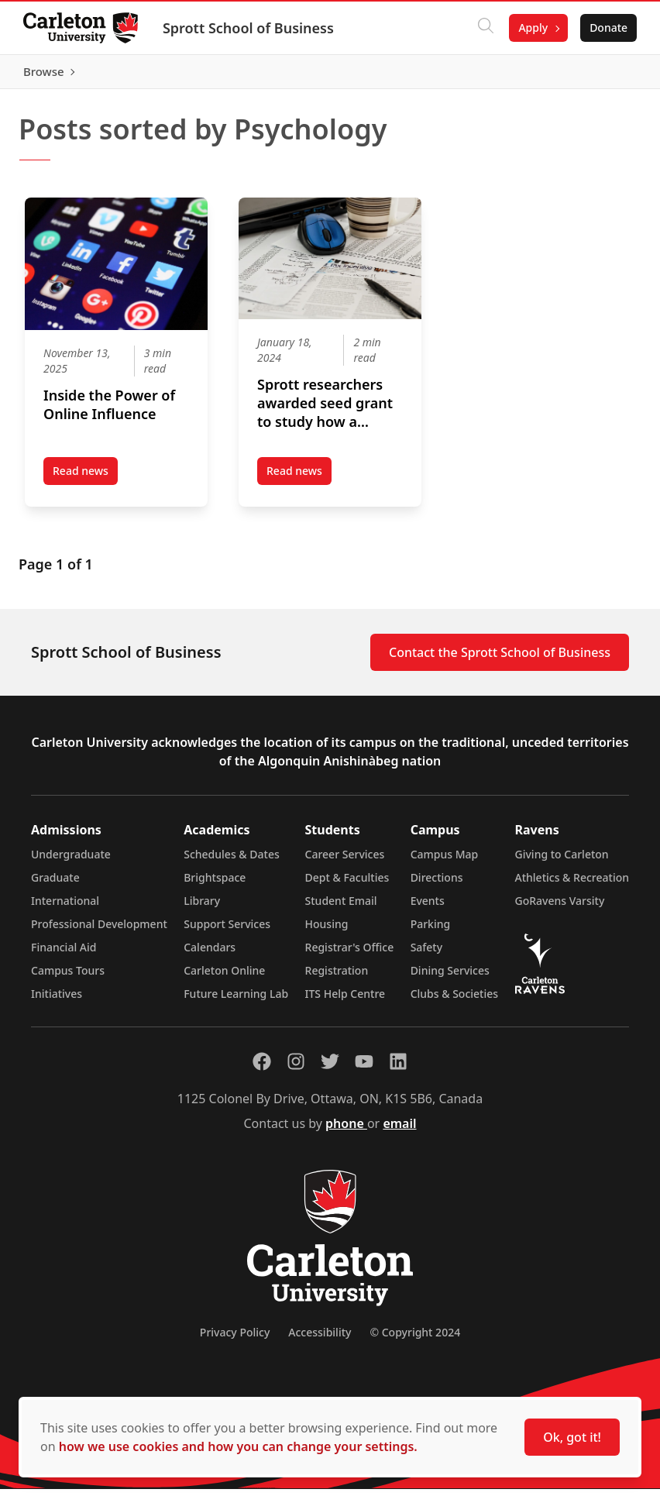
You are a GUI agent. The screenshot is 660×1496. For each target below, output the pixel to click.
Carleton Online (224, 977)
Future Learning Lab (236, 1000)
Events (428, 907)
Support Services (227, 930)
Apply (531, 27)
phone (346, 1130)
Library (202, 907)
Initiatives (56, 1000)
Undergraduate (71, 861)
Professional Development (99, 930)
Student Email (341, 907)
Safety (427, 954)
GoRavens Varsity (560, 907)
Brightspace (215, 884)
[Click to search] (484, 28)
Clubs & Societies (454, 1000)
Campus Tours (68, 977)
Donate (607, 27)
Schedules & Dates (232, 861)
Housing (327, 930)
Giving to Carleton (562, 861)
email (399, 1130)
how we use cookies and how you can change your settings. (238, 1446)
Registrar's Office (349, 954)
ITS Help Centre (345, 1000)
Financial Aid (63, 954)
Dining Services (450, 977)
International (65, 907)
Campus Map (445, 861)
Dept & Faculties (347, 884)
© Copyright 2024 (415, 1339)
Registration (337, 977)
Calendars (209, 954)
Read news (85, 481)
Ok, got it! (572, 1437)
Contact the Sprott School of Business (499, 659)
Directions (437, 884)
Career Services (345, 861)
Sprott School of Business (249, 28)
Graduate (55, 884)
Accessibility (319, 1339)
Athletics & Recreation (572, 884)
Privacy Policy (235, 1339)
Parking (431, 930)
